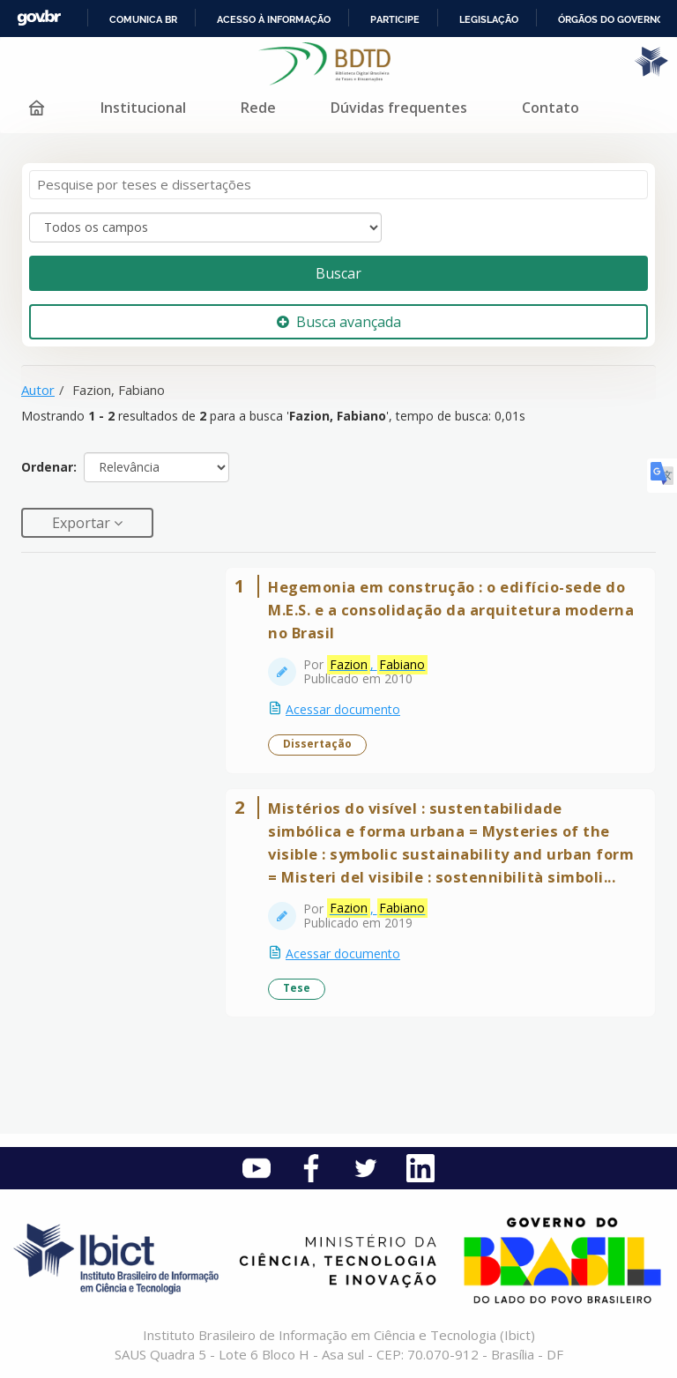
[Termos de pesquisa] (338, 184)
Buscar (338, 273)
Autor (38, 390)
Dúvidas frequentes (399, 107)
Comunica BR (143, 19)
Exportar (83, 523)
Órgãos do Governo (611, 19)
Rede (258, 107)
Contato (550, 107)
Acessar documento (343, 709)
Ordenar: (49, 466)
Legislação (488, 19)
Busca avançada (339, 321)
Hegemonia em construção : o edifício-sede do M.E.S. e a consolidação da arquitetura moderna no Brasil (451, 610)
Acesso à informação (274, 19)
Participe (395, 19)
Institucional (143, 107)
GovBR (39, 18)
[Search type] (205, 227)
